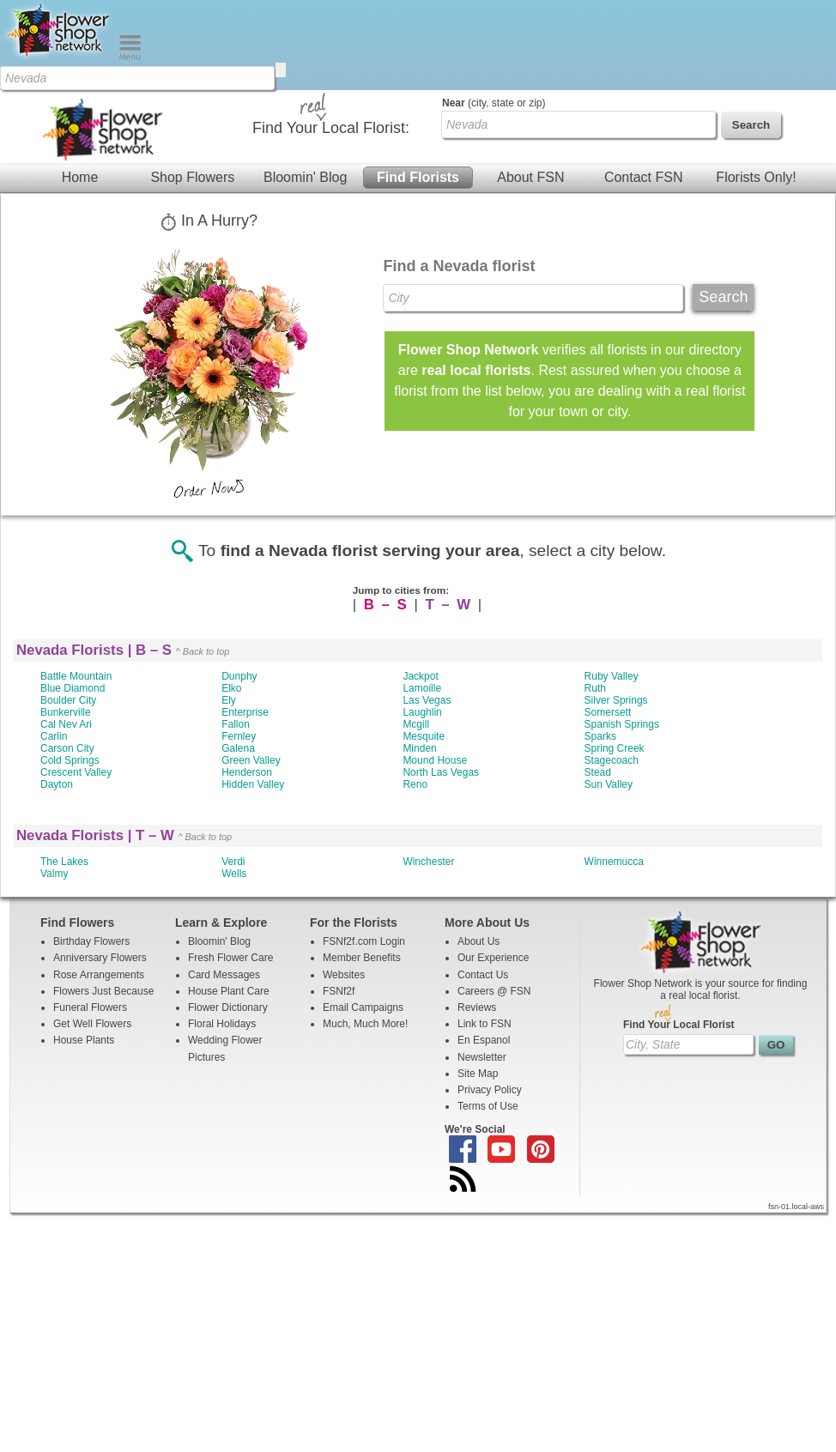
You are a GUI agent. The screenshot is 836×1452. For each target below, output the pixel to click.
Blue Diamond (72, 688)
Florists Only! (756, 177)
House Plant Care (229, 991)
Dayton (56, 784)
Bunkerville (65, 712)
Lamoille (422, 688)
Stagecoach (612, 760)
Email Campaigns (363, 1007)
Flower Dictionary (228, 1007)
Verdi (233, 862)
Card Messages (224, 975)
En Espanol (483, 1040)
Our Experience (493, 958)
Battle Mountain (76, 676)
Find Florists (418, 177)
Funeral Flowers (90, 1007)
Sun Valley (609, 784)
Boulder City (68, 700)
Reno (415, 784)
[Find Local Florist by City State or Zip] (137, 78)
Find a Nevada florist (459, 266)
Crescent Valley (76, 772)
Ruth (595, 688)
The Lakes (64, 862)
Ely (228, 700)
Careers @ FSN (494, 991)
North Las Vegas (441, 772)
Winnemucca (614, 862)
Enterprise (245, 712)
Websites (344, 975)
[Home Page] (59, 57)
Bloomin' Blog (305, 177)
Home (80, 177)
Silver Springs (616, 700)
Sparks (600, 736)
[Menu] (130, 57)
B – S (386, 604)
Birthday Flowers (91, 941)
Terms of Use (487, 1106)
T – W (448, 604)
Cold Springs (70, 760)
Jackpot (420, 676)
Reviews (476, 1007)
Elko (231, 688)
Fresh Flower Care (230, 958)
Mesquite (424, 736)
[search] (281, 70)
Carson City (67, 748)
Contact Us (482, 975)
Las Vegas (427, 700)
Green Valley (250, 760)
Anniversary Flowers (100, 958)
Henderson (246, 772)
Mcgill (416, 724)
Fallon (235, 724)
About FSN (530, 177)
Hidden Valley (252, 784)
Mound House (435, 760)
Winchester (428, 862)
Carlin (53, 736)
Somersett (608, 712)
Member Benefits (362, 958)
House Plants (83, 1040)
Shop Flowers (192, 177)
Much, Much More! (365, 1024)
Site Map (477, 1074)
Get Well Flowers (92, 1024)
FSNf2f (338, 991)
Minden (419, 748)
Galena (238, 748)
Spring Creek (615, 748)
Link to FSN (484, 1024)
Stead (598, 772)
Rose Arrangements (98, 975)
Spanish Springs (622, 724)
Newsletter (481, 1057)
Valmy (54, 874)
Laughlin (422, 712)
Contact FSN (643, 177)
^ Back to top (203, 651)
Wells (233, 874)
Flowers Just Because (103, 991)
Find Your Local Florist (679, 1025)
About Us (478, 941)
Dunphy (239, 676)
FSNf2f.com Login (364, 941)
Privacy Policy (489, 1090)
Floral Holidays (222, 1024)
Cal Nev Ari (66, 724)
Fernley (238, 736)
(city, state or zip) (493, 103)
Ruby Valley (612, 676)
